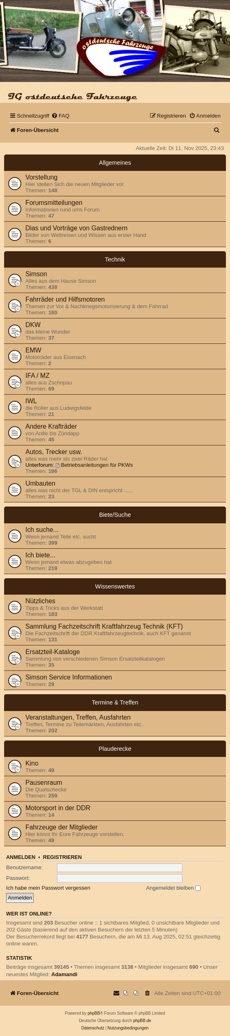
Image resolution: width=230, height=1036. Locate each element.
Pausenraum (43, 782)
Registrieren (62, 857)
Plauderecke (115, 748)
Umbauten (40, 483)
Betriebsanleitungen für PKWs (94, 465)
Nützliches (40, 601)
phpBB (94, 1013)
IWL (31, 401)
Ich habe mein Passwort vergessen (48, 888)
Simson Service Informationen (68, 677)
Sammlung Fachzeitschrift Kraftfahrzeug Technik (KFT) (104, 626)
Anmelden (20, 857)
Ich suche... (42, 529)
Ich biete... (40, 555)
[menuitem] (60, 116)
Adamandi (64, 974)
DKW (33, 324)
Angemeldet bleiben (173, 888)
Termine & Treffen (115, 702)
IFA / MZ (37, 375)
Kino (32, 763)
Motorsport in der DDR (57, 807)
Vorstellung (41, 177)
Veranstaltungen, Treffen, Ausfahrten (78, 717)
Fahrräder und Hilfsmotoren (65, 299)
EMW (33, 350)
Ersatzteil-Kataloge (52, 651)
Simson (36, 273)
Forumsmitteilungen (53, 202)
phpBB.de (142, 1020)
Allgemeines (115, 162)
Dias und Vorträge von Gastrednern (76, 228)
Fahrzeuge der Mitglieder (61, 827)
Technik (115, 259)
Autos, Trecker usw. (53, 451)
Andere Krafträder (51, 426)
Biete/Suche (115, 514)
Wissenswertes (115, 586)
